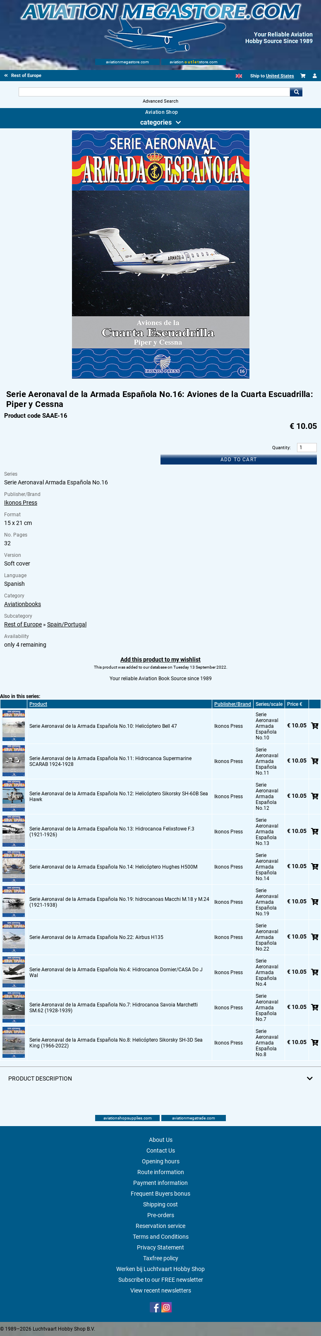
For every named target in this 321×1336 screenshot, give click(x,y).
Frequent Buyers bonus (160, 1193)
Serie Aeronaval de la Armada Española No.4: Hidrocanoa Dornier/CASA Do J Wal (116, 972)
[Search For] (154, 91)
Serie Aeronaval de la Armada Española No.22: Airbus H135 (96, 937)
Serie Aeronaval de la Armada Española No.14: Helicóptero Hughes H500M (113, 867)
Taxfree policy (160, 1258)
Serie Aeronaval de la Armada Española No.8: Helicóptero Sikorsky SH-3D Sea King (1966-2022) (116, 1043)
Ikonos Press (20, 502)
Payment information (160, 1183)
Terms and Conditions (161, 1236)
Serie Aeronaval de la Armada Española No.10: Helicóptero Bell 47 (103, 726)
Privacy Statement (160, 1247)
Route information (160, 1172)
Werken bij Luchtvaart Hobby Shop (160, 1269)
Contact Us (160, 1150)
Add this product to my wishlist (160, 659)
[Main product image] (160, 377)
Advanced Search (160, 101)
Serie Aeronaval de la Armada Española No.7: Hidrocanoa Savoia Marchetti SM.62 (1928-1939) (113, 1007)
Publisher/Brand (232, 704)
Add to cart (238, 459)
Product (38, 704)
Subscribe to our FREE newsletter (160, 1279)
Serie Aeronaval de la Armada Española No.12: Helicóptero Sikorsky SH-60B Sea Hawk (118, 796)
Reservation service (160, 1226)
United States (280, 76)
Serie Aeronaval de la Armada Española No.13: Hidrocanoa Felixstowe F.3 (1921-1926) (111, 832)
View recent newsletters (160, 1290)
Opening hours (161, 1161)
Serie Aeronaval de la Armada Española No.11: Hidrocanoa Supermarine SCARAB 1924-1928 (110, 761)
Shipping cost (160, 1204)
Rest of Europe (23, 624)
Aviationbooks (22, 604)
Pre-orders (160, 1215)
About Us (160, 1139)
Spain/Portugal (66, 624)
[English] (239, 76)
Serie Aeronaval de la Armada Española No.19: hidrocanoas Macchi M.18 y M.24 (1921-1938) (119, 902)
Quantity (281, 447)
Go (296, 91)
